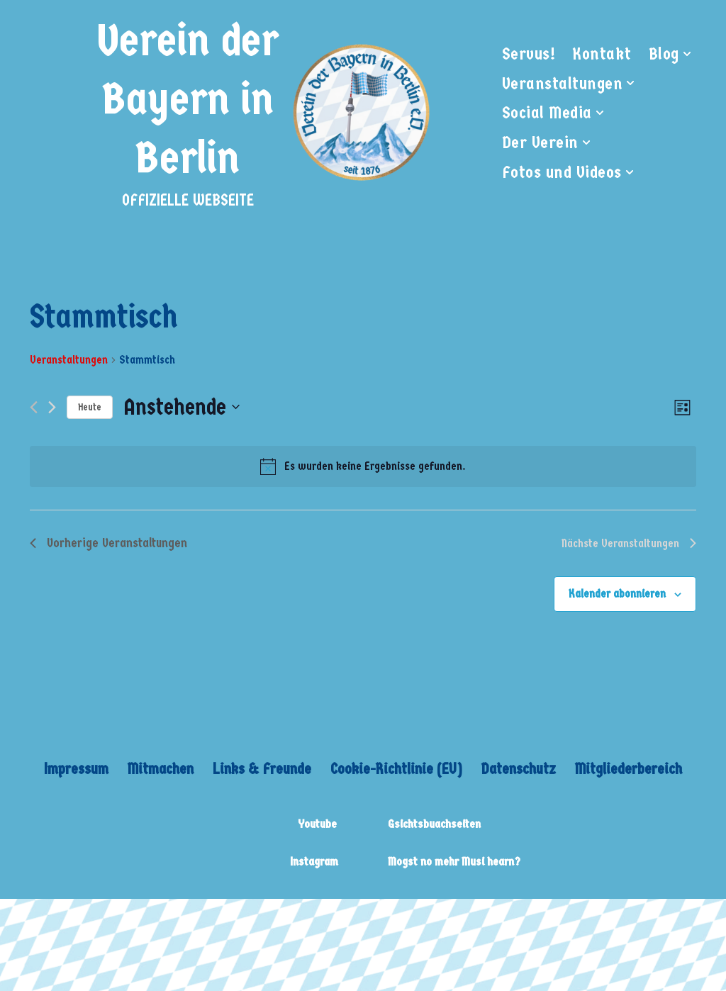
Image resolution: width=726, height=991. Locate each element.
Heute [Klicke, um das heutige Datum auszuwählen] (89, 407)
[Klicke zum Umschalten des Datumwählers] (181, 407)
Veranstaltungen (69, 359)
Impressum (73, 769)
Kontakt (602, 53)
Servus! (529, 53)
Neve (28, 919)
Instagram (314, 862)
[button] (687, 53)
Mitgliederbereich (631, 769)
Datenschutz (520, 769)
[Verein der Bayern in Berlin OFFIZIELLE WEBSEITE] (262, 112)
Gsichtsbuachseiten (434, 825)
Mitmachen (158, 769)
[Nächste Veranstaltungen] (52, 408)
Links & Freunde (260, 769)
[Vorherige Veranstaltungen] (34, 408)
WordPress (223, 919)
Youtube (317, 825)
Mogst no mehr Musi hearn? (454, 862)
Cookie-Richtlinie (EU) (396, 769)
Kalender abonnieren (617, 593)
